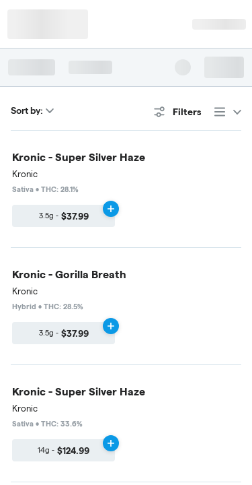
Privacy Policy (124, 395)
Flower (39, 192)
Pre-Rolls (94, 192)
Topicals (172, 220)
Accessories (49, 248)
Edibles (117, 220)
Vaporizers (157, 192)
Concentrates (52, 220)
